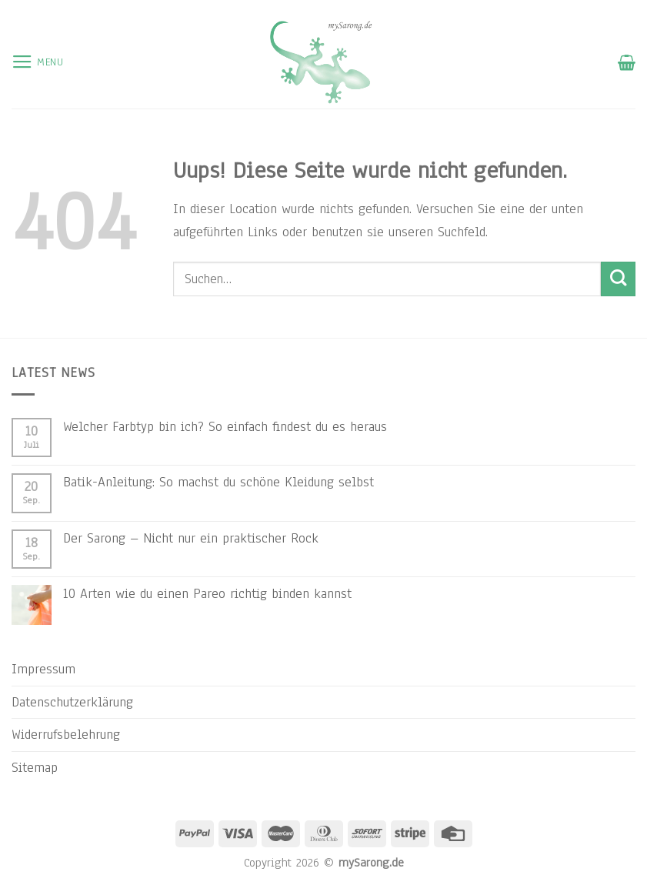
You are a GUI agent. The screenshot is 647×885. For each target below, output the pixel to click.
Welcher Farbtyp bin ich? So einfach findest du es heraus (225, 426)
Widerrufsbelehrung (66, 734)
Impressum (43, 669)
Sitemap (35, 767)
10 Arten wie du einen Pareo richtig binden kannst (207, 593)
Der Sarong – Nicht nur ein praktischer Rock (190, 537)
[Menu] (38, 62)
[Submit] (618, 279)
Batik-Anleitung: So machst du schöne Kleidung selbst (218, 481)
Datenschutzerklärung (72, 702)
